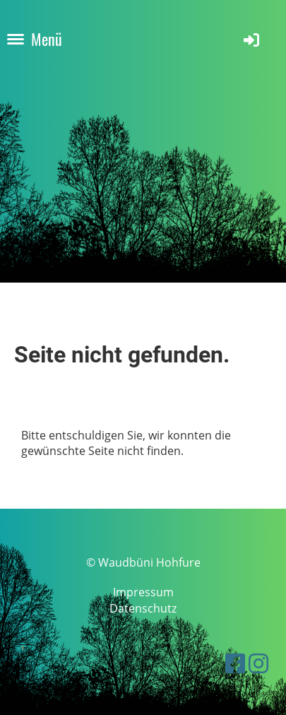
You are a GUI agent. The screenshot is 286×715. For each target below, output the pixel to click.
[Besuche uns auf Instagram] (258, 663)
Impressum (143, 592)
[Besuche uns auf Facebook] (235, 663)
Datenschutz (143, 608)
